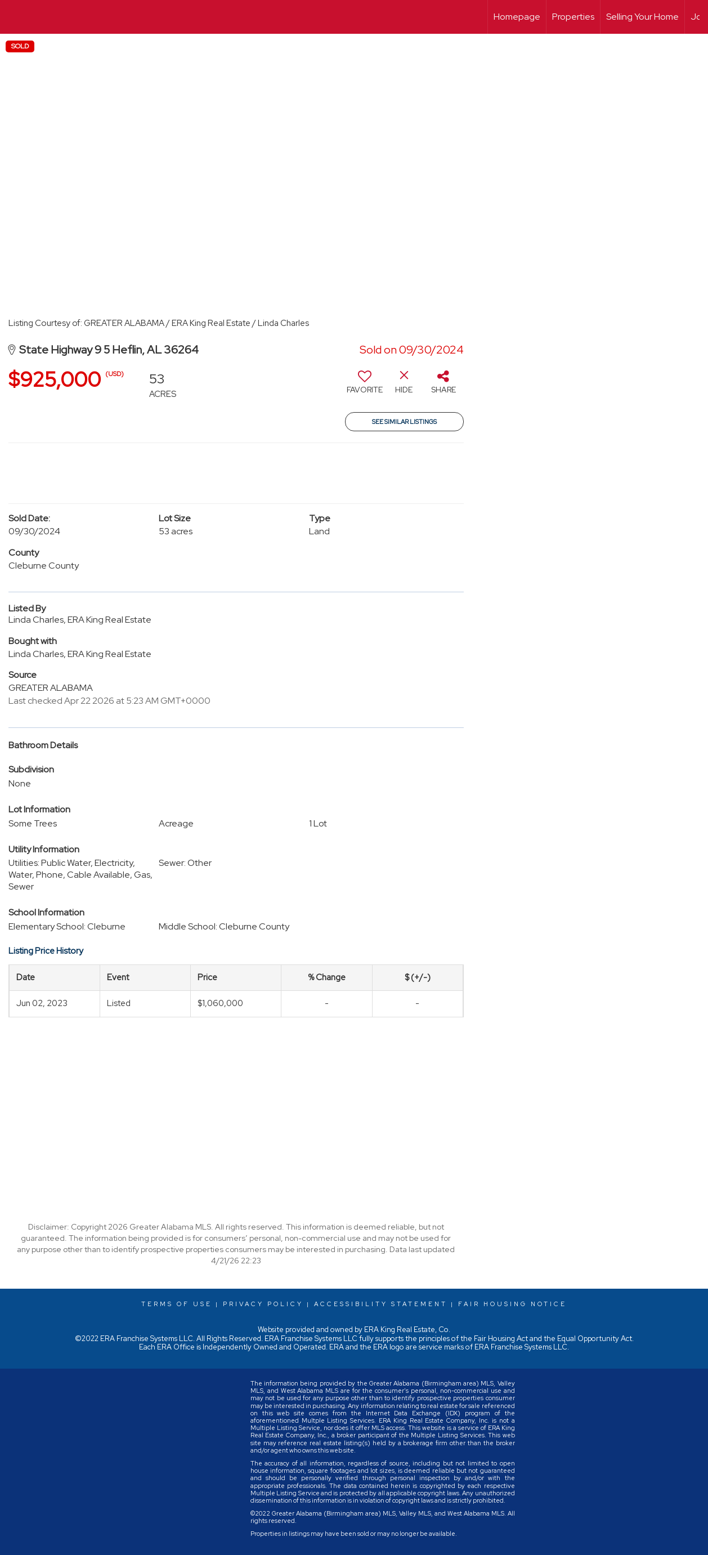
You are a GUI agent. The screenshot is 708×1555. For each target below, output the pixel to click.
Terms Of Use (176, 1304)
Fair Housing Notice (512, 1304)
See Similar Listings (404, 422)
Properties (573, 17)
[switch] (364, 386)
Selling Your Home (642, 17)
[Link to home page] (14, 17)
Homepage (517, 17)
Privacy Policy (263, 1304)
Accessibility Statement (380, 1304)
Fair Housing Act (501, 1338)
